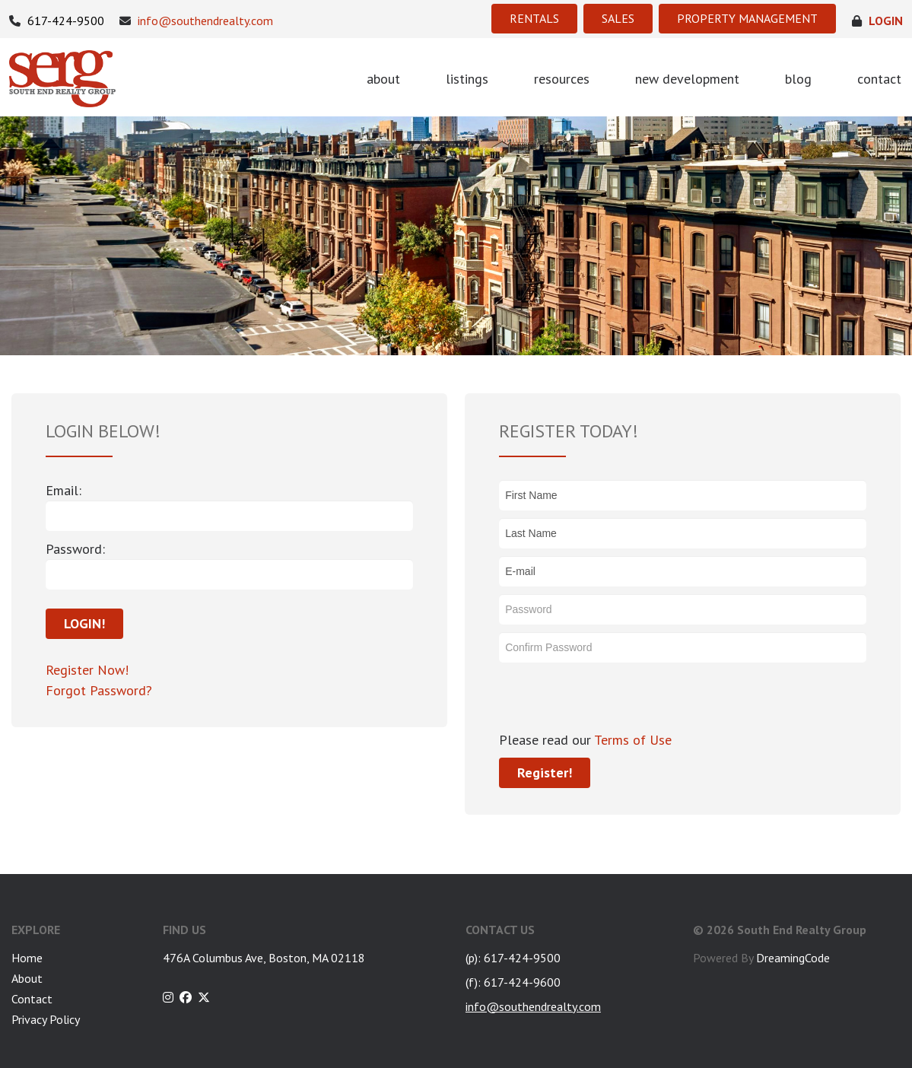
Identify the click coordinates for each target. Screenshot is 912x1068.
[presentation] (614, 699)
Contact (31, 998)
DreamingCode (793, 957)
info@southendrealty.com (196, 21)
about (383, 78)
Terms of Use (631, 740)
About (27, 978)
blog (798, 78)
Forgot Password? (99, 690)
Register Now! (87, 670)
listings (467, 78)
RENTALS (534, 18)
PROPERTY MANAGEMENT (747, 18)
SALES (618, 18)
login (877, 21)
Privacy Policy (45, 1019)
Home (27, 957)
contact (879, 78)
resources (561, 78)
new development (687, 78)
